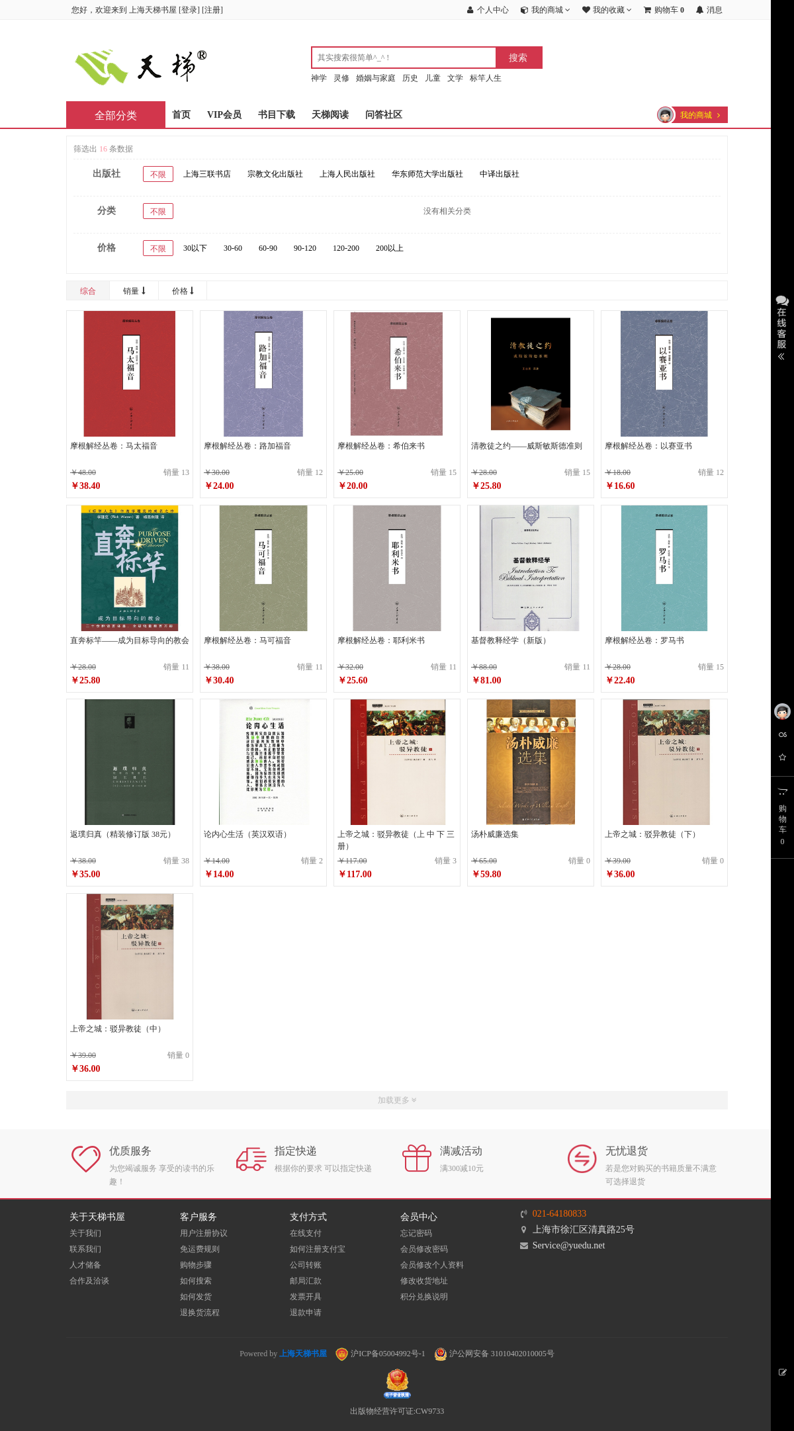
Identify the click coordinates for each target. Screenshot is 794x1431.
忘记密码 (416, 1233)
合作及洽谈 (89, 1280)
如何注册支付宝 (317, 1249)
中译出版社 (499, 174)
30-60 (233, 248)
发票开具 (306, 1296)
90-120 (305, 248)
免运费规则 (200, 1249)
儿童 (433, 78)
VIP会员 (224, 115)
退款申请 (306, 1312)
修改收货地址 (424, 1280)
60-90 (268, 248)
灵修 (341, 78)
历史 (410, 78)
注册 (212, 10)
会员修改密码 (424, 1249)
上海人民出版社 (347, 174)
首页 (181, 115)
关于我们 (85, 1233)
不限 (158, 174)
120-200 (346, 248)
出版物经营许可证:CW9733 (397, 1411)
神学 (319, 78)
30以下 (195, 248)
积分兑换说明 (424, 1296)
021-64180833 (560, 1214)
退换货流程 (200, 1312)
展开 (782, 326)
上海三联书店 (207, 174)
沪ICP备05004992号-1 (380, 1353)
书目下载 (276, 115)
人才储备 (85, 1265)
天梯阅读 (330, 115)
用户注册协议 (204, 1233)
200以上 (390, 248)
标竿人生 (486, 78)
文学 (455, 78)
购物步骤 (196, 1265)
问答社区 (383, 115)
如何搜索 (196, 1280)
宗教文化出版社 (275, 174)
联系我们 (85, 1249)
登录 (189, 10)
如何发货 (196, 1296)
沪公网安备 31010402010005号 (494, 1353)
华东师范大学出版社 (427, 174)
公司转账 (306, 1265)
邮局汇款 (306, 1280)
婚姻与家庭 (376, 78)
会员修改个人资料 (432, 1265)
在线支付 (306, 1233)
